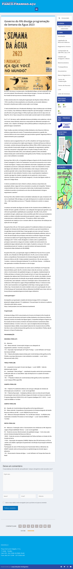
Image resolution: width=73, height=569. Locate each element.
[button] (36, 9)
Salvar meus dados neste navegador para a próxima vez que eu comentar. (26, 502)
